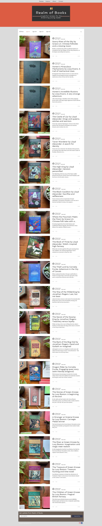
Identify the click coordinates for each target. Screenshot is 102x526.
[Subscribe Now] (77, 516)
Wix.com (29, 523)
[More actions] (80, 38)
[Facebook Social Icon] (82, 523)
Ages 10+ (35, 31)
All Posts (21, 31)
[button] (81, 31)
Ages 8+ (28, 31)
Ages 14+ (48, 31)
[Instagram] (80, 523)
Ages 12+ (41, 31)
